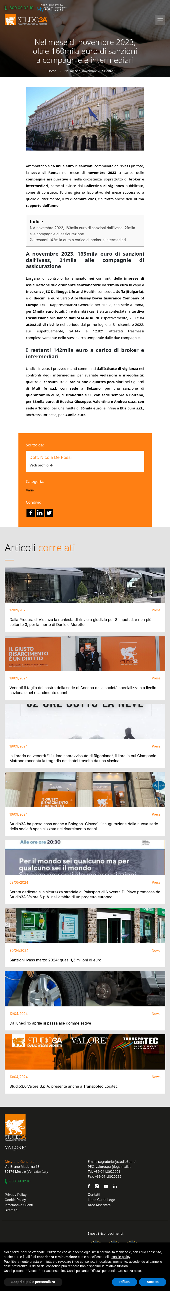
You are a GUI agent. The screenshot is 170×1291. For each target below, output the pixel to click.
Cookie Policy (15, 1200)
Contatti (94, 1195)
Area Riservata (99, 1205)
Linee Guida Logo (101, 1200)
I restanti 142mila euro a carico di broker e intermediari (80, 240)
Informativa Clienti (19, 1205)
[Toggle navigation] (160, 20)
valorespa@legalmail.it (113, 1166)
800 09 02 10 (20, 7)
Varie (30, 490)
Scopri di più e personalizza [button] (33, 1282)
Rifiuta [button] (124, 1282)
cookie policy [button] (120, 1257)
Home (52, 71)
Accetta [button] (153, 1282)
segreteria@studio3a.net (117, 1162)
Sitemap (11, 1210)
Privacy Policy (16, 1195)
